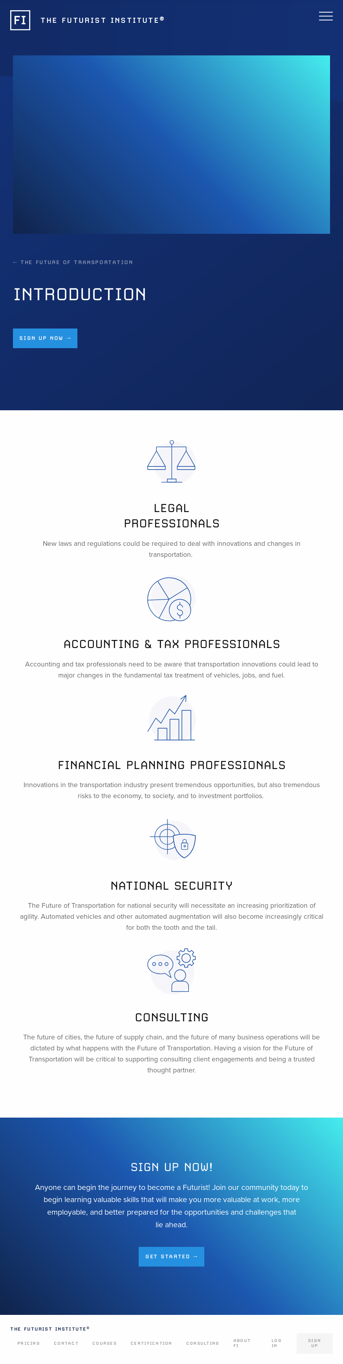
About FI (242, 1343)
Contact (66, 1343)
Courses (104, 1343)
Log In (276, 1343)
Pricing (28, 1343)
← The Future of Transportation (73, 262)
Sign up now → (45, 338)
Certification (151, 1343)
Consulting (203, 1343)
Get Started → (171, 1256)
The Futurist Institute (50, 1329)
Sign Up (314, 1343)
